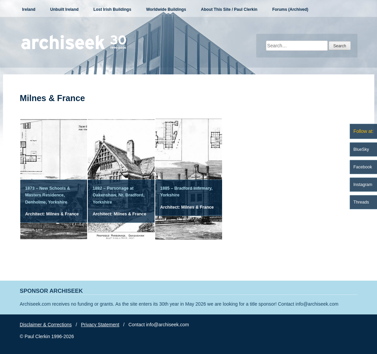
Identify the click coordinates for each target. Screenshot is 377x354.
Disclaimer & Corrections (46, 324)
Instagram (362, 184)
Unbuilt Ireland (64, 9)
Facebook (362, 167)
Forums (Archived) (290, 9)
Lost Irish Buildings (112, 9)
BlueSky (361, 149)
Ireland (28, 9)
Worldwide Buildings (166, 9)
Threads (361, 202)
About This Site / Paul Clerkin (229, 9)
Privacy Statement (100, 324)
